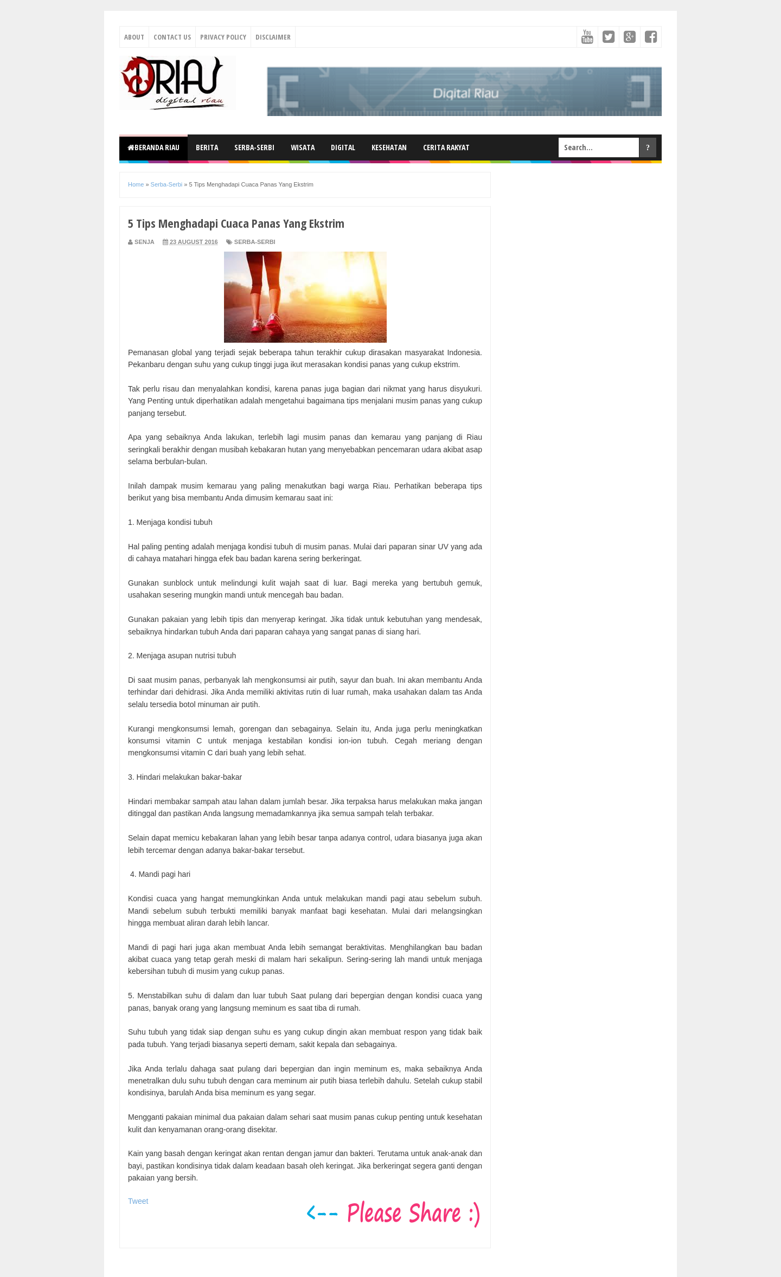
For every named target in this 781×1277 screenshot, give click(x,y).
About (134, 37)
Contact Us (172, 37)
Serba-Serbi (254, 147)
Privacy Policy (223, 37)
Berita (207, 147)
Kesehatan (389, 147)
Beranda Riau (153, 147)
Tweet (138, 1201)
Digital (343, 147)
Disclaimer (273, 37)
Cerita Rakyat (446, 147)
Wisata (303, 147)
